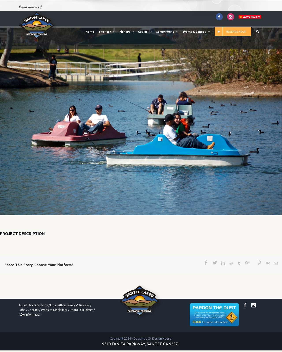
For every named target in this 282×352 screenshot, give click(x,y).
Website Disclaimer (54, 310)
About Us (25, 305)
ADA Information (30, 314)
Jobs (22, 310)
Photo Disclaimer (81, 310)
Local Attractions (61, 305)
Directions (41, 305)
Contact (33, 310)
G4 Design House (159, 338)
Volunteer (82, 305)
